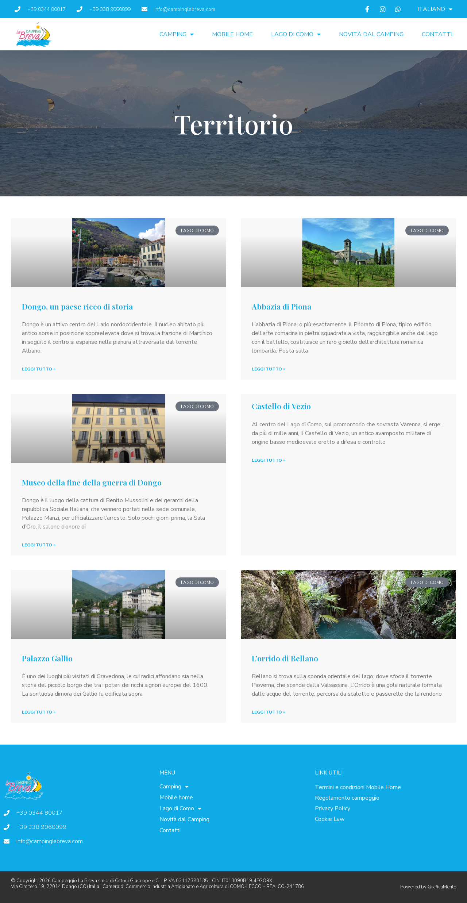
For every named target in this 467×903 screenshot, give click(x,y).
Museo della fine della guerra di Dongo (92, 482)
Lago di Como (296, 34)
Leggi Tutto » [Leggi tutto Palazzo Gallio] (38, 712)
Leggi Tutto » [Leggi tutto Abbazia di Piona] (268, 369)
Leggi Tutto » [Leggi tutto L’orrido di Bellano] (268, 712)
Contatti (437, 34)
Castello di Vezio (281, 406)
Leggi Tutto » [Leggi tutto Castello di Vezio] (268, 460)
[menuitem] (435, 9)
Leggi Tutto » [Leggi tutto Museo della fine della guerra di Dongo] (38, 545)
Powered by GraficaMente (428, 887)
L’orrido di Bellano (285, 658)
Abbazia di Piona (281, 306)
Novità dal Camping (371, 34)
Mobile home (232, 34)
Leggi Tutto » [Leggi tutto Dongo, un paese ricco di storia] (38, 369)
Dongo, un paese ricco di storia (77, 306)
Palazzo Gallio (47, 658)
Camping (176, 34)
